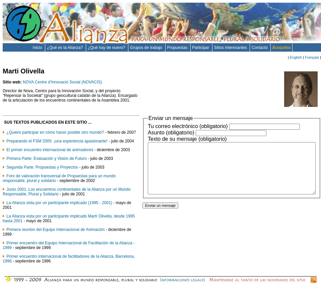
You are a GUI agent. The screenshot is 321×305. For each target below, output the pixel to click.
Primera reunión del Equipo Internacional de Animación (55, 248)
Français (312, 57)
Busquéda (281, 47)
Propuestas (178, 47)
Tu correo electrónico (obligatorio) (168, 126)
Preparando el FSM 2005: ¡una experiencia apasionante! (57, 150)
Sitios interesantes (231, 47)
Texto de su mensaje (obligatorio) (167, 139)
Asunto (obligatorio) (151, 132)
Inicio (38, 47)
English (296, 57)
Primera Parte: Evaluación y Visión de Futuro (46, 177)
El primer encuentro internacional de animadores (49, 164)
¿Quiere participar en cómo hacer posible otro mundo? (55, 137)
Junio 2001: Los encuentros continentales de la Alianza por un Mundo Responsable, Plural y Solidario (60, 210)
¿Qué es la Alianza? (65, 47)
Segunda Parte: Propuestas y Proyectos (42, 186)
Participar (201, 47)
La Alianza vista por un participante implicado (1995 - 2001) (59, 221)
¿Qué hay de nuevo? (107, 47)
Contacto (260, 47)
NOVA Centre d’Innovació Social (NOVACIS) (62, 82)
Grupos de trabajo (146, 47)
